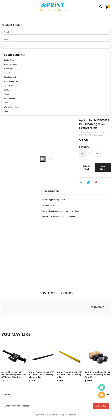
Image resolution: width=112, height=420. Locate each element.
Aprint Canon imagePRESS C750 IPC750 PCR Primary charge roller (41, 374)
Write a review (97, 307)
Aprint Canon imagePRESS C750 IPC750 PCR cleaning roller (69, 374)
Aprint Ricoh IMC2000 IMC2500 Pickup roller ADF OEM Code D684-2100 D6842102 (14, 374)
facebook (81, 182)
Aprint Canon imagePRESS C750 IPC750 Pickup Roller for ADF (97, 374)
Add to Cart (86, 167)
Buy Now (102, 167)
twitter (88, 182)
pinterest (96, 182)
